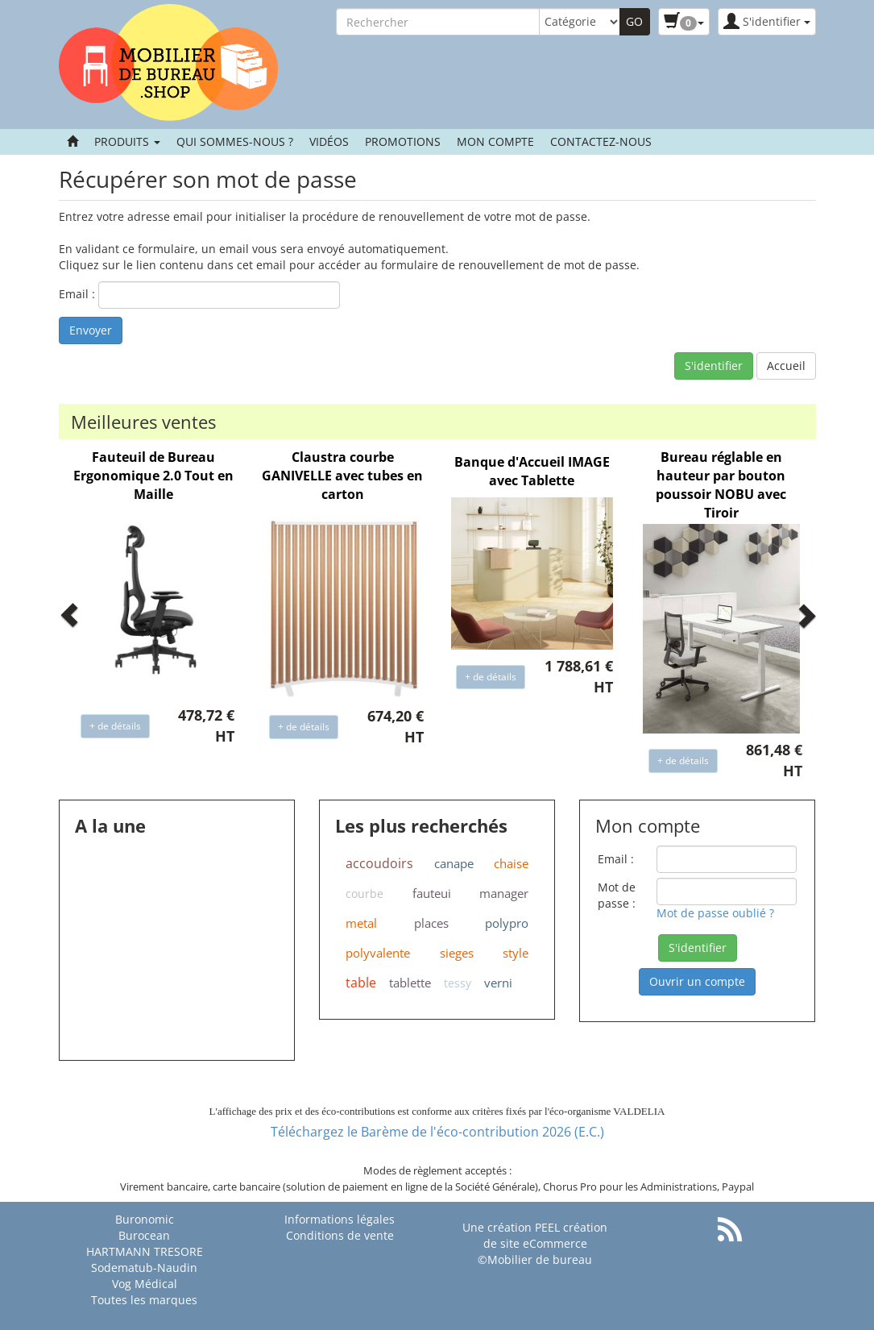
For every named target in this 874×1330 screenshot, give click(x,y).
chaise (511, 863)
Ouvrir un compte (697, 981)
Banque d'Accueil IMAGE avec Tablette (532, 471)
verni (498, 983)
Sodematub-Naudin (144, 1267)
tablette (410, 983)
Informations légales (339, 1219)
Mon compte (495, 141)
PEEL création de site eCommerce (545, 1235)
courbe (364, 893)
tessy (457, 983)
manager (503, 893)
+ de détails (115, 726)
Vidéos (329, 141)
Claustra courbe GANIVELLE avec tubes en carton (342, 475)
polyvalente (378, 953)
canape (454, 863)
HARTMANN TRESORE (144, 1251)
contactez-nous (601, 141)
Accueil (786, 365)
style (515, 953)
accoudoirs (379, 863)
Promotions (403, 141)
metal (361, 923)
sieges (457, 953)
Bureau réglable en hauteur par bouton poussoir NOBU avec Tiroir (721, 485)
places (431, 923)
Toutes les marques (144, 1299)
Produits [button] (127, 141)
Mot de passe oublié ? (715, 913)
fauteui (431, 893)
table (361, 982)
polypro (506, 923)
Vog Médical (144, 1283)
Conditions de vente (340, 1235)
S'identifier (714, 365)
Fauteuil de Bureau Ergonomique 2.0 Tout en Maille (153, 475)
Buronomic (144, 1219)
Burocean (144, 1235)
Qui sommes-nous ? (234, 141)
